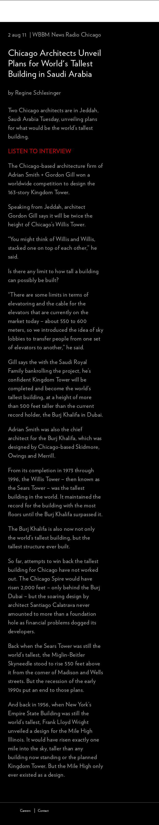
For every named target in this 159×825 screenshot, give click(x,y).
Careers (25, 811)
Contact (43, 811)
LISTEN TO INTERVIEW (39, 151)
